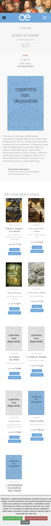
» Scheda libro (14, 254)
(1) (46, 17)
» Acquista (14, 250)
